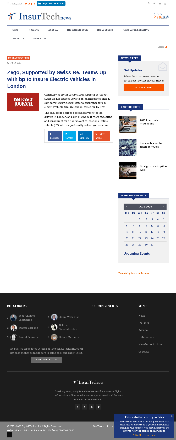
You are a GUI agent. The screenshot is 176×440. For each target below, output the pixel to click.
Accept (137, 435)
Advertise (39, 38)
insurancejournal (18, 58)
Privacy (111, 426)
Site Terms (98, 426)
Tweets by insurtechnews (133, 273)
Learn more (150, 435)
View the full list (46, 360)
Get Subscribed (143, 87)
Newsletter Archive (136, 29)
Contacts (18, 38)
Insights (33, 29)
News (15, 29)
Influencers (105, 29)
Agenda (53, 29)
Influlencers (146, 337)
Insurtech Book (77, 29)
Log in (30, 3)
